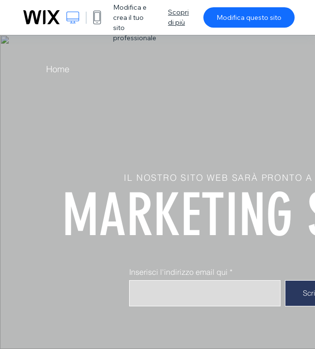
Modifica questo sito (249, 17)
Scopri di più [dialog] (178, 17)
